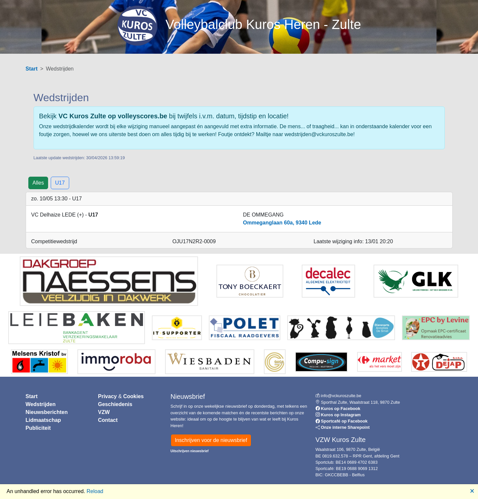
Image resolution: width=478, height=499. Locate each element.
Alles (38, 183)
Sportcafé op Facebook (344, 421)
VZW (104, 412)
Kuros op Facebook (340, 408)
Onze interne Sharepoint (345, 427)
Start (32, 69)
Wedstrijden (41, 404)
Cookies (133, 396)
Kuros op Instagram (341, 414)
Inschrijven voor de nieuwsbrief (211, 440)
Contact (108, 420)
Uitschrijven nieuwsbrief (190, 451)
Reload (95, 491)
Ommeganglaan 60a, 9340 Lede (282, 222)
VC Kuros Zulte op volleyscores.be (112, 116)
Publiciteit (38, 428)
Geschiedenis (115, 404)
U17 (60, 183)
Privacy (107, 396)
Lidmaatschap (43, 420)
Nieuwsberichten (47, 412)
